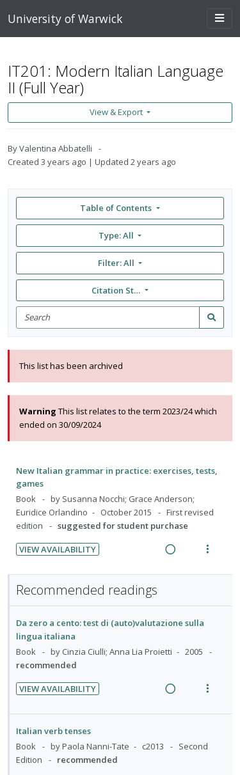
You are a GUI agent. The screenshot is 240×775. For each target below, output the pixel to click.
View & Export (117, 112)
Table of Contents (117, 208)
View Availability (57, 549)
